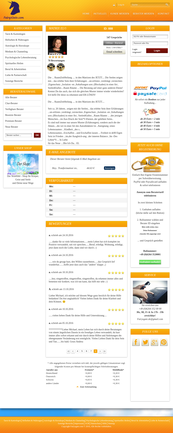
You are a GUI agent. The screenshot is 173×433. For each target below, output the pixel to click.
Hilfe (104, 423)
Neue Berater (11, 127)
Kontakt (163, 14)
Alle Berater (11, 97)
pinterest (163, 342)
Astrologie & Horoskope (17, 45)
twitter (145, 342)
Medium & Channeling (16, 51)
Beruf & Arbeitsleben (15, 69)
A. (50, 289)
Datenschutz (96, 423)
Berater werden (143, 14)
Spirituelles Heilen (14, 63)
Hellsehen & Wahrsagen (17, 40)
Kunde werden (119, 14)
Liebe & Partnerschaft (16, 75)
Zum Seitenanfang (86, 386)
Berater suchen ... (14, 135)
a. (50, 235)
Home (86, 14)
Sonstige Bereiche (14, 81)
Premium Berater (13, 121)
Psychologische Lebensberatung (20, 57)
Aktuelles (100, 14)
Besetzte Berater (13, 115)
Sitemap (111, 423)
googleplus (154, 342)
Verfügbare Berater (14, 109)
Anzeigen (110, 168)
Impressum (79, 423)
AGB (87, 423)
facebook (136, 342)
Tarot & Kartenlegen (15, 34)
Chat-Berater (11, 103)
